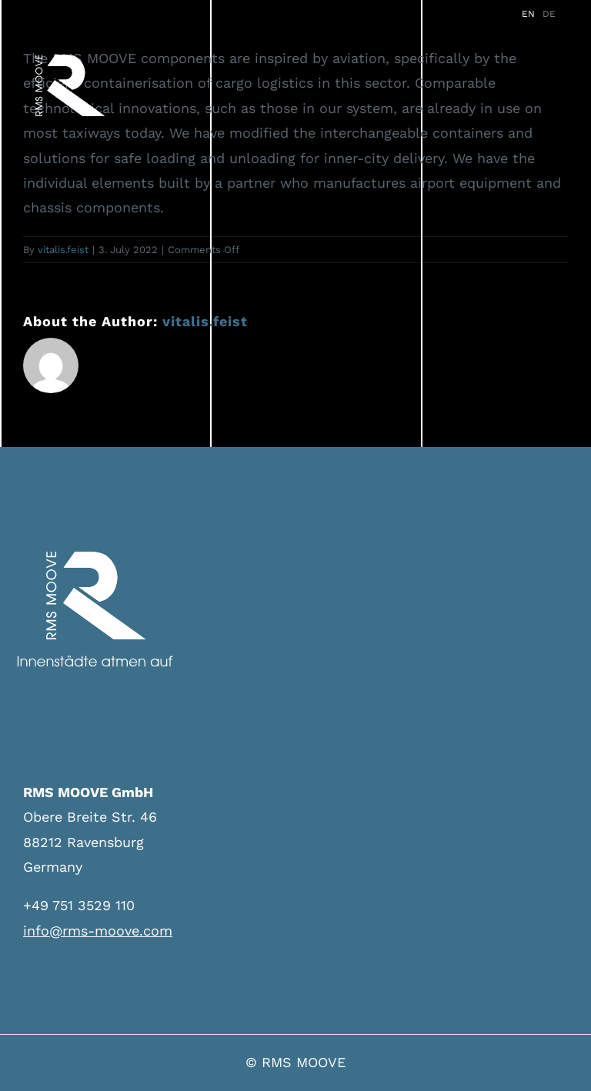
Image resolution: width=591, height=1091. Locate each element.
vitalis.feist (63, 249)
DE (549, 13)
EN (528, 13)
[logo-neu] (70, 57)
